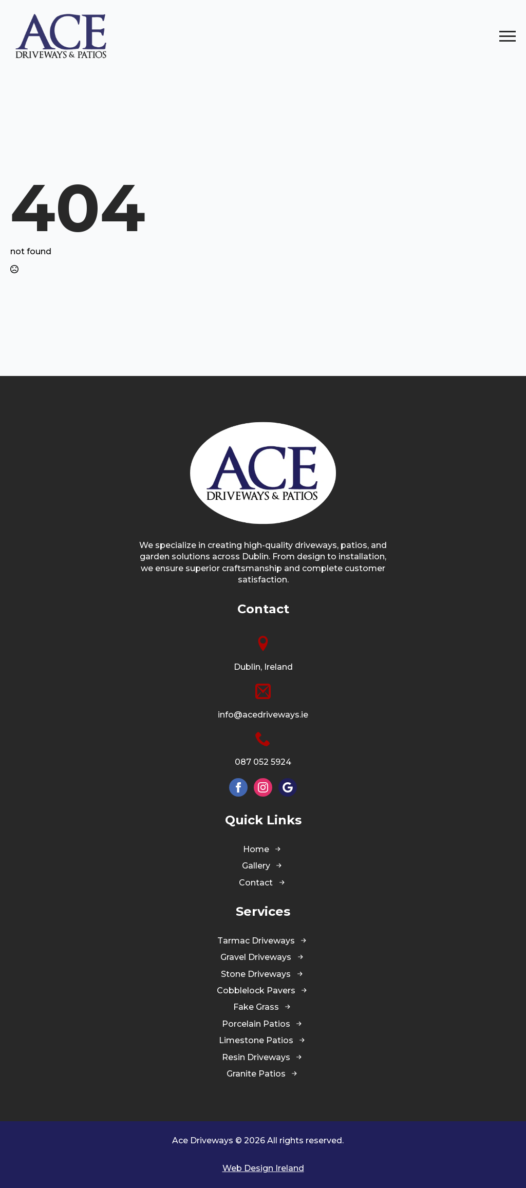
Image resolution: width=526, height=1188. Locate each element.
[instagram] (263, 787)
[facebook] (238, 787)
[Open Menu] (507, 36)
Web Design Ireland (263, 1168)
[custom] (287, 787)
